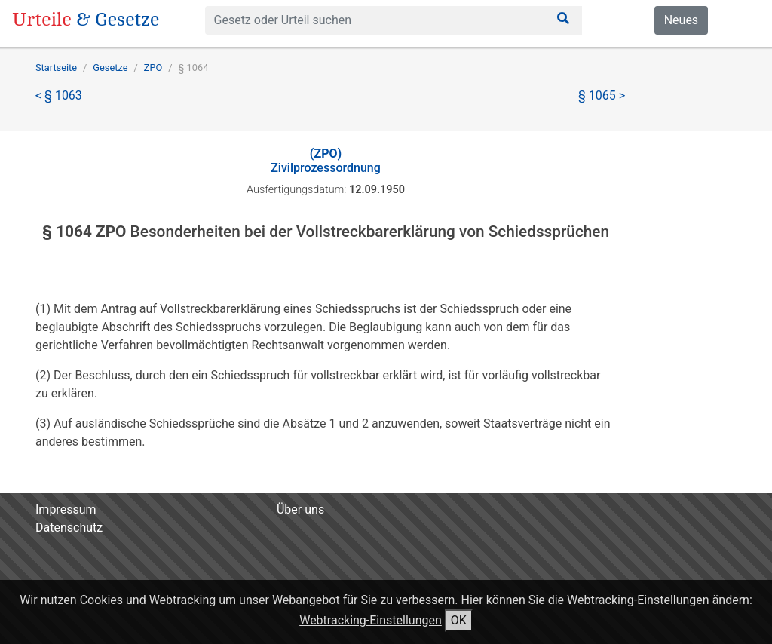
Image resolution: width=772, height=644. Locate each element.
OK (459, 620)
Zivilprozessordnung (326, 160)
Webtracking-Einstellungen (370, 620)
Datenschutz (69, 527)
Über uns (300, 509)
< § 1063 (58, 95)
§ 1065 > (601, 95)
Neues (681, 20)
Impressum (65, 509)
